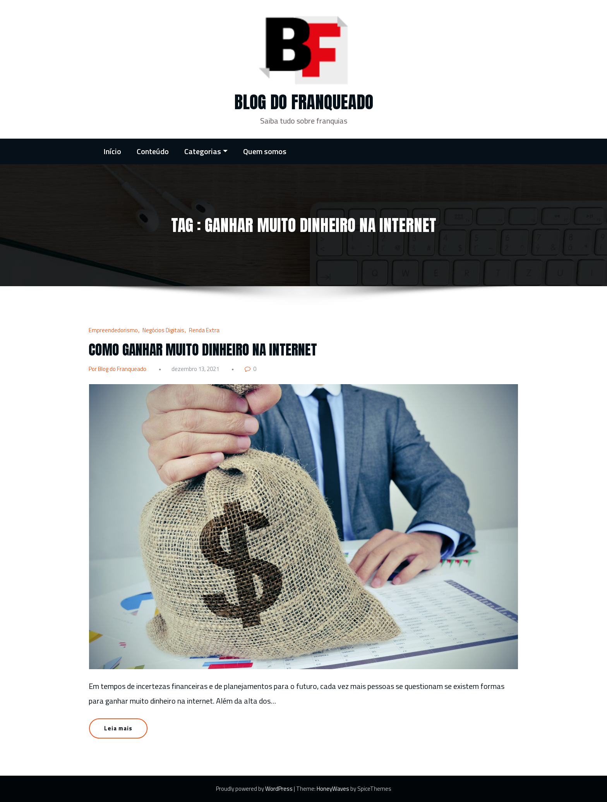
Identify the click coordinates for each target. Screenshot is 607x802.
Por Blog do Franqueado (117, 368)
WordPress (279, 788)
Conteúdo (153, 151)
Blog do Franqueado (303, 102)
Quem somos (264, 151)
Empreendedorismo (113, 330)
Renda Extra (204, 330)
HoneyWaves (333, 788)
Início (112, 151)
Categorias (206, 151)
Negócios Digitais (163, 330)
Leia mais (118, 728)
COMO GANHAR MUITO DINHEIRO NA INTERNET (203, 349)
